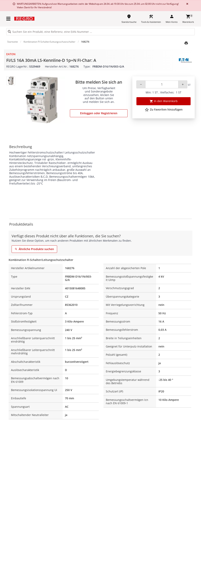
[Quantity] (161, 84)
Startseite (12, 41)
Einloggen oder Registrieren (98, 113)
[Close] (186, 4)
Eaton (11, 54)
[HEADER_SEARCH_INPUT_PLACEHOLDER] (100, 31)
